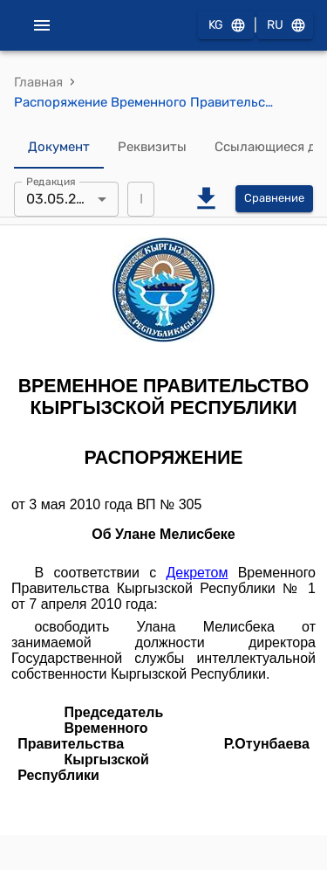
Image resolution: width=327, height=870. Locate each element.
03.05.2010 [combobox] (62, 198)
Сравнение (274, 198)
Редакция (51, 181)
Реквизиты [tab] (152, 148)
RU (285, 25)
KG (226, 25)
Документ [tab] (59, 148)
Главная (38, 82)
